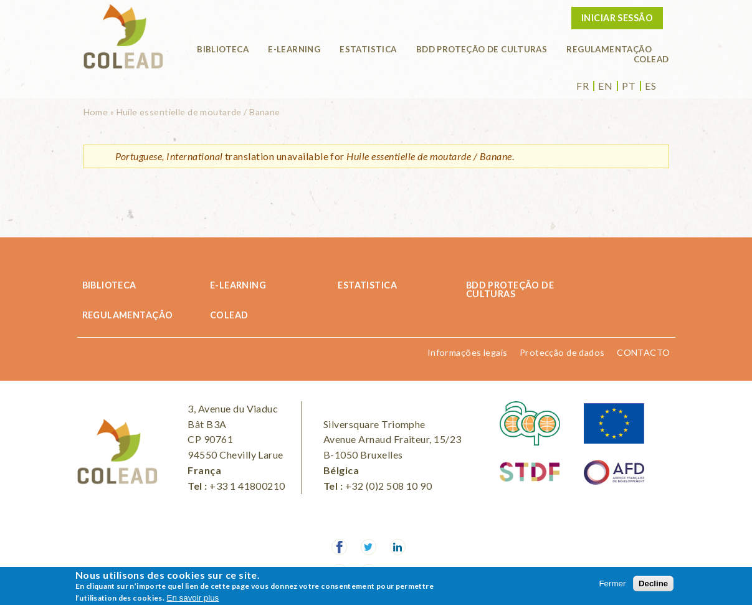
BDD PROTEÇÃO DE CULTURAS (482, 49)
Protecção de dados (562, 352)
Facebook (339, 547)
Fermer (612, 583)
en (605, 86)
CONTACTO (643, 352)
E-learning (294, 49)
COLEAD (651, 59)
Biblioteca (223, 49)
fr (582, 86)
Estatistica (368, 49)
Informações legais (467, 352)
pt (628, 86)
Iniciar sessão (617, 17)
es (650, 86)
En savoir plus (193, 598)
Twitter (369, 547)
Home (95, 112)
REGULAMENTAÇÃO (609, 49)
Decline (653, 583)
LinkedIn (398, 547)
